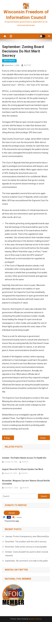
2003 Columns (9, 61)
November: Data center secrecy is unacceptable (26, 547)
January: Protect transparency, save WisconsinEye (27, 536)
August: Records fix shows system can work (10, 438)
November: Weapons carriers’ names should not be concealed (26, 482)
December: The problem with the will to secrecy (25, 541)
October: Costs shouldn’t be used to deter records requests (26, 554)
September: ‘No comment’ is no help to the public (26, 561)
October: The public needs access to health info (45, 438)
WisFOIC (27, 65)
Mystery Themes (35, 619)
